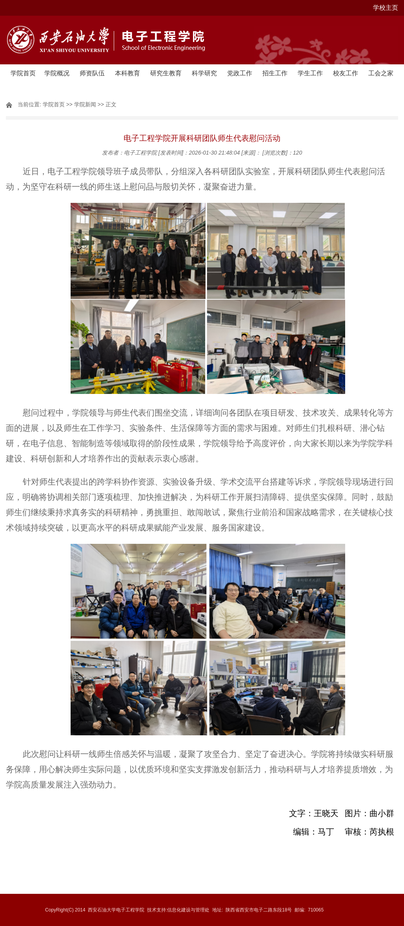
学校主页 (385, 7)
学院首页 (23, 73)
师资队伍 (92, 73)
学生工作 (310, 73)
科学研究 (204, 73)
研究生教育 (166, 73)
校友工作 (345, 73)
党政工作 (239, 73)
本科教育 (127, 73)
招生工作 (275, 73)
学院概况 (56, 73)
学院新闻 (85, 104)
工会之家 (380, 73)
